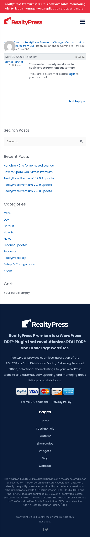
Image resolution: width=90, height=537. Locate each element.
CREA (7, 213)
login (72, 74)
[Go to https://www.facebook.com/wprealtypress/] (43, 530)
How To (9, 232)
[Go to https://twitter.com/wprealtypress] (46, 530)
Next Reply (77, 101)
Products (10, 251)
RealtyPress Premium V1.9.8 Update (28, 191)
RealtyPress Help (15, 258)
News (7, 239)
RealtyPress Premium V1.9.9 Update (28, 185)
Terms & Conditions (35, 402)
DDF (6, 220)
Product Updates (16, 245)
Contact (45, 466)
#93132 (80, 57)
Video (8, 271)
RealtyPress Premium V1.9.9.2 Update (29, 178)
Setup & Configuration (19, 264)
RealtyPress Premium (38, 42)
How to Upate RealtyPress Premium (28, 172)
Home (45, 421)
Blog (45, 458)
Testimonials (45, 428)
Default (9, 226)
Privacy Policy (61, 402)
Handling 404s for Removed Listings (29, 165)
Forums (18, 42)
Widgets (45, 451)
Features (45, 436)
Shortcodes (45, 443)
